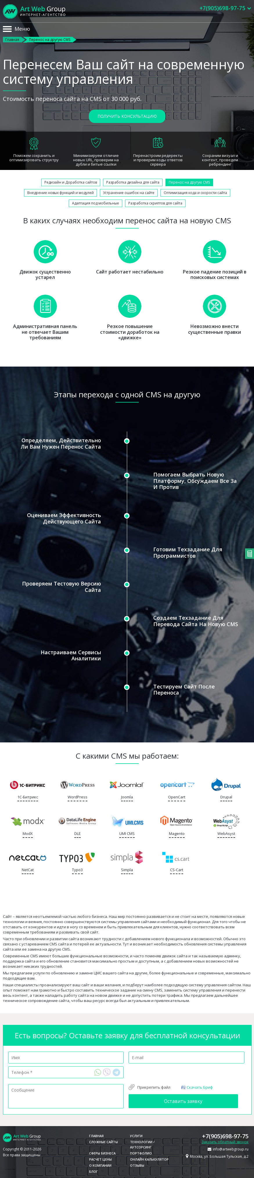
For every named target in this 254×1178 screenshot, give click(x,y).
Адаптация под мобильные (95, 203)
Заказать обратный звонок (224, 1141)
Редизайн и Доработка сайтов (70, 182)
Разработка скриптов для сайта (155, 203)
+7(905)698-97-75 (225, 1136)
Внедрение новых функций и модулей (60, 192)
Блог (93, 1171)
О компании (100, 1165)
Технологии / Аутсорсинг (142, 1144)
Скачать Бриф (197, 1087)
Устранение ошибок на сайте (128, 192)
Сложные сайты (103, 1142)
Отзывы (137, 1165)
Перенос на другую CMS (189, 182)
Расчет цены (100, 1159)
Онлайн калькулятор (149, 1159)
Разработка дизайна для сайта (132, 182)
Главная (12, 39)
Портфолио (141, 1153)
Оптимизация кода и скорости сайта (195, 192)
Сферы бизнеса (102, 1153)
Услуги (136, 1136)
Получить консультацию (127, 116)
